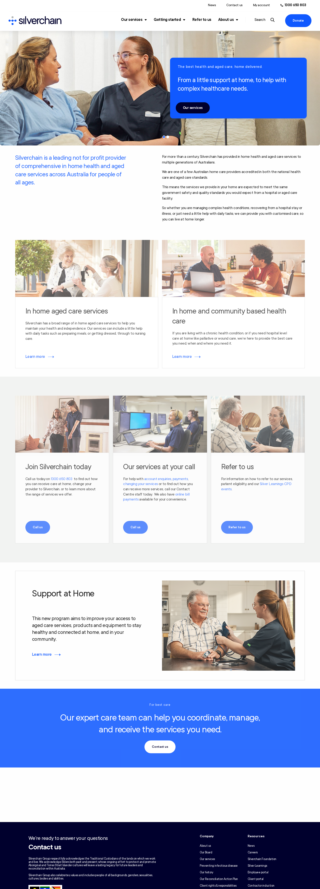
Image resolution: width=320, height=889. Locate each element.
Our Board (206, 852)
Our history (206, 872)
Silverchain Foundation (262, 859)
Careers (253, 852)
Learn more (35, 357)
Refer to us (201, 19)
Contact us (234, 5)
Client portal (256, 879)
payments (180, 479)
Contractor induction (261, 886)
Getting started (167, 19)
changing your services (140, 484)
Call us (38, 527)
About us (226, 19)
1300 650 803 (61, 479)
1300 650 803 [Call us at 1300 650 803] (295, 5)
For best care (160, 705)
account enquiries (157, 479)
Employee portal (258, 872)
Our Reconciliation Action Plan (219, 879)
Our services (131, 19)
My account (261, 5)
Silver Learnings (257, 866)
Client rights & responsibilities (218, 886)
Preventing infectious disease (218, 866)
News (212, 5)
